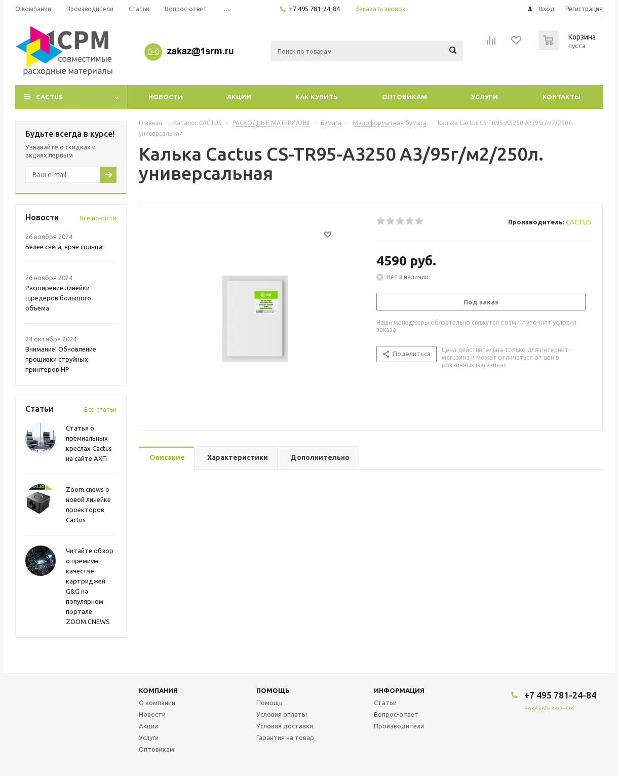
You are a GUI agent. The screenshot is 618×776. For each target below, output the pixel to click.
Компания (158, 690)
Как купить (316, 96)
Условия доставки (284, 725)
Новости (165, 96)
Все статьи (100, 409)
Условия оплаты (281, 714)
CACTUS (49, 96)
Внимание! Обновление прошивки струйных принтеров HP (60, 359)
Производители (399, 725)
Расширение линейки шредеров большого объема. (58, 298)
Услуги (484, 96)
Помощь (273, 690)
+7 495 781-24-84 (314, 8)
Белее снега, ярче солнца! (64, 246)
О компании (157, 702)
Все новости (98, 218)
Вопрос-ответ (396, 714)
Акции (239, 96)
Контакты (562, 96)
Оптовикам (404, 96)
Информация (399, 690)
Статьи (385, 702)
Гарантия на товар (285, 737)
